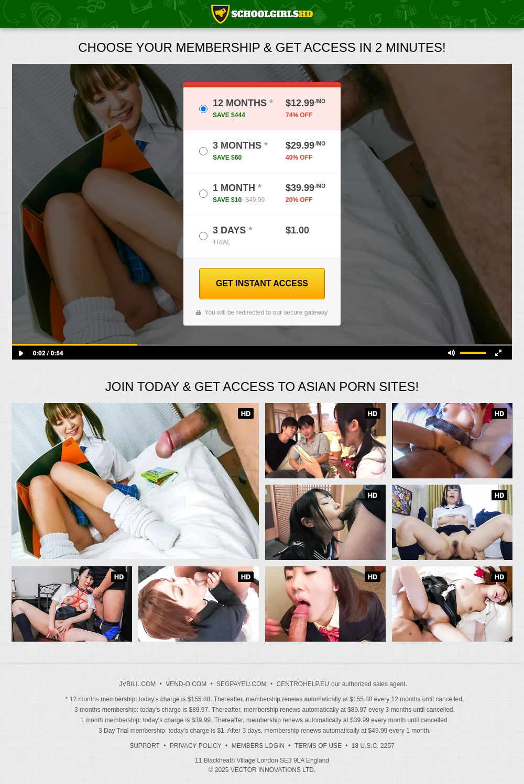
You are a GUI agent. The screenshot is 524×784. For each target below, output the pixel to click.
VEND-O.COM (186, 684)
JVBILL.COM (137, 684)
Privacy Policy (196, 745)
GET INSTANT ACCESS (262, 283)
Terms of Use (318, 745)
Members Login (258, 745)
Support (144, 745)
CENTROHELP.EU (302, 684)
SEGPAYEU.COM (241, 684)
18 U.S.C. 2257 (373, 745)
